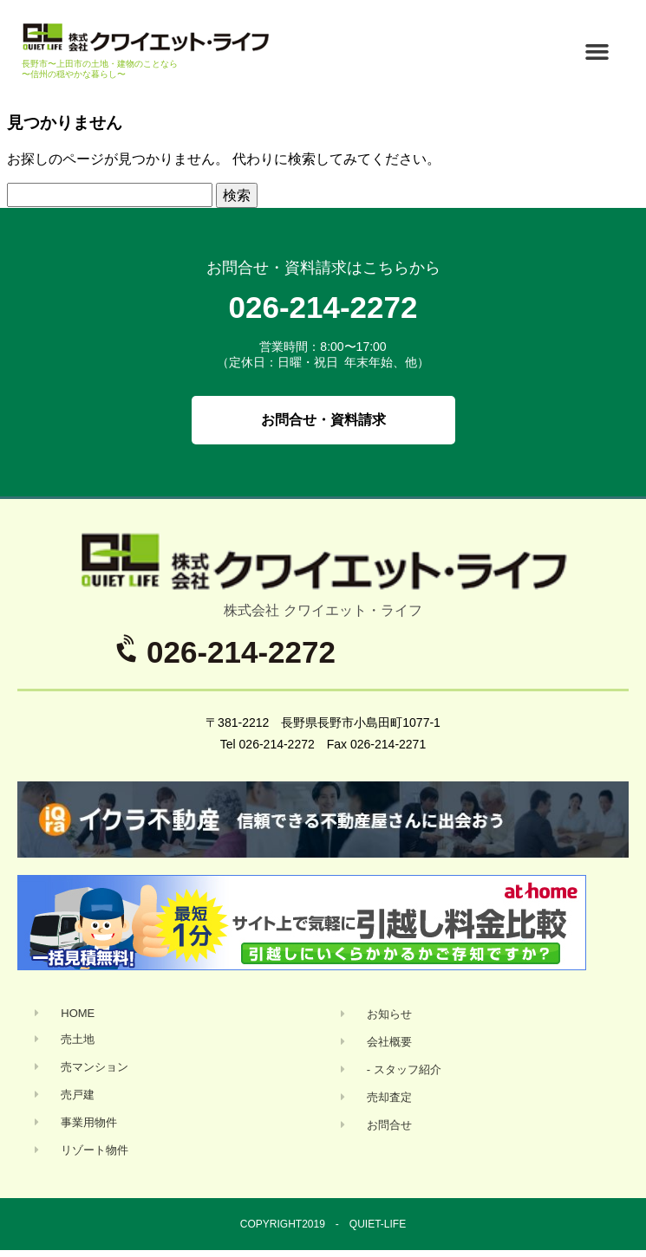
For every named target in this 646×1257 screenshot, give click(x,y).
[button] (597, 51)
